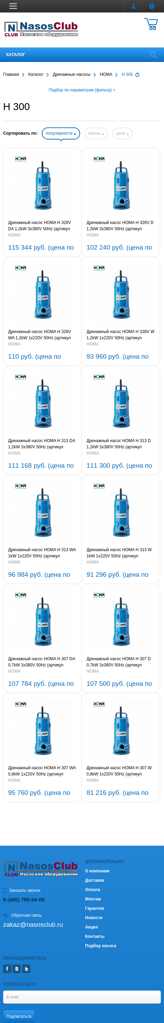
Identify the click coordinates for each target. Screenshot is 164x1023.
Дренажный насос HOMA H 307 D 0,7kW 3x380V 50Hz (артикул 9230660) (119, 662)
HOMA (14, 235)
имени (96, 133)
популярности (61, 133)
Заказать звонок (21, 890)
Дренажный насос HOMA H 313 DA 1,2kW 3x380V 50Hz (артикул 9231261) (41, 444)
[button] (13, 6)
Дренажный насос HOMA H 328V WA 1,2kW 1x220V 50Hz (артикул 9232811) (39, 335)
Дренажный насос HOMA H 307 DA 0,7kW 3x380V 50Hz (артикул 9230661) (41, 662)
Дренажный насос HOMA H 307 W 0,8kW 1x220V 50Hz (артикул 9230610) (119, 771)
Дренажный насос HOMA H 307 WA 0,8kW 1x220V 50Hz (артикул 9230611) (42, 771)
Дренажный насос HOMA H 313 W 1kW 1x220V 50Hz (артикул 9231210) (119, 553)
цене (122, 133)
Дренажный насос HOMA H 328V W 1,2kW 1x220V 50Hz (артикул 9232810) (121, 335)
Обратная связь (22, 915)
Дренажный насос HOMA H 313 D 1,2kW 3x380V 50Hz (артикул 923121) (119, 444)
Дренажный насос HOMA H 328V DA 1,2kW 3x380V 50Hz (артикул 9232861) (39, 226)
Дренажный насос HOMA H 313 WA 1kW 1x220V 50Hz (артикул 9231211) (42, 553)
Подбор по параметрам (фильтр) (82, 90)
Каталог (15, 54)
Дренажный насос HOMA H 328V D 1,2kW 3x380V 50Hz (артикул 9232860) (120, 226)
